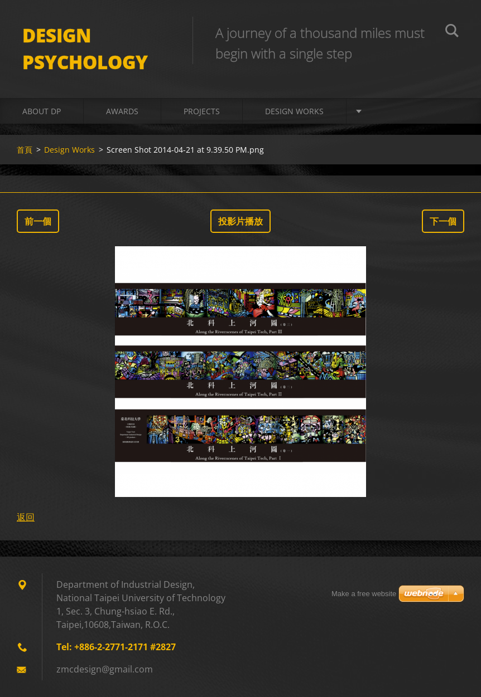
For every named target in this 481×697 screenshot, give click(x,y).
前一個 (38, 221)
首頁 (24, 149)
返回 (26, 517)
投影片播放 (240, 221)
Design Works (294, 111)
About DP (41, 111)
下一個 (443, 221)
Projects (202, 111)
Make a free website (363, 593)
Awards (122, 111)
